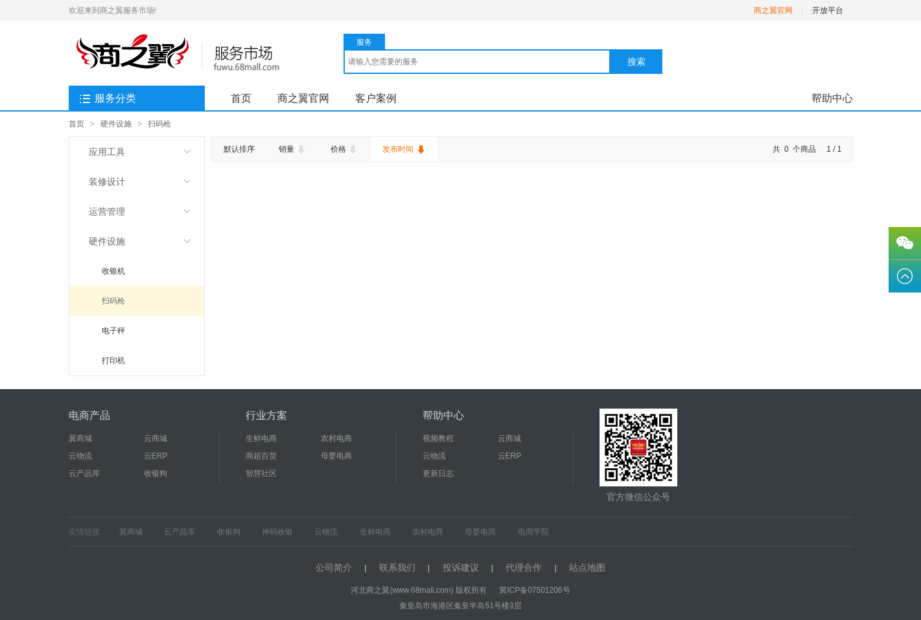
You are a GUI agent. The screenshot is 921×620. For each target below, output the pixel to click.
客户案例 (376, 98)
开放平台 (827, 10)
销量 (293, 150)
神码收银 (277, 531)
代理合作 (524, 567)
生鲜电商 (261, 438)
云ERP (156, 455)
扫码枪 (159, 123)
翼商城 (80, 438)
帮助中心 (832, 98)
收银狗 (155, 473)
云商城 (155, 438)
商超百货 (261, 455)
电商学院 (533, 531)
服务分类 (107, 99)
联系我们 (397, 567)
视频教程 (438, 438)
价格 (344, 150)
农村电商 (336, 438)
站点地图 (587, 567)
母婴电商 (336, 455)
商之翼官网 (773, 10)
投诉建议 (461, 567)
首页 (241, 98)
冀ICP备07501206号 (534, 590)
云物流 (80, 455)
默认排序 (239, 149)
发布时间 (404, 150)
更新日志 (438, 473)
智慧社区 (261, 473)
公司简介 (334, 567)
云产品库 (84, 473)
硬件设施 (116, 123)
